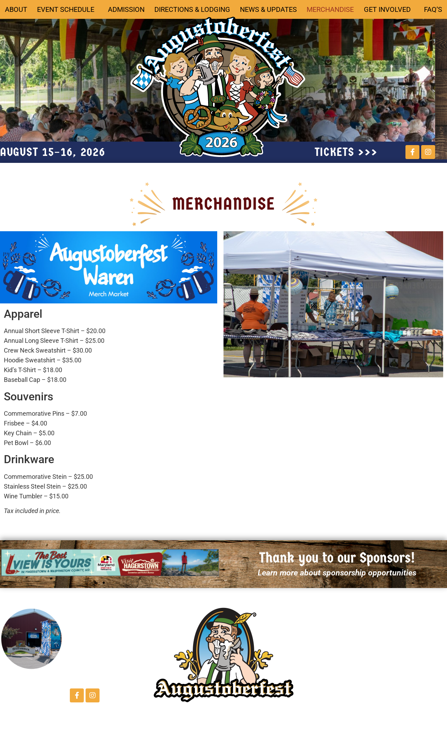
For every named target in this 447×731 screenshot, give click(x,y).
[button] (104, 583)
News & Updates (268, 9)
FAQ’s (433, 9)
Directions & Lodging (192, 9)
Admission (126, 9)
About (16, 9)
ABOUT (316, 619)
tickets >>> (346, 152)
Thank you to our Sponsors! (337, 557)
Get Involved (389, 9)
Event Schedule (67, 9)
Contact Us (88, 656)
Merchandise (330, 9)
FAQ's (392, 692)
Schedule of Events (338, 631)
